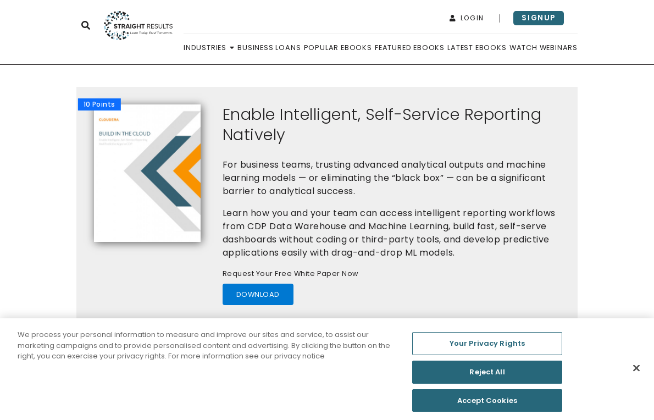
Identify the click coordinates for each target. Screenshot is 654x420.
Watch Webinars (543, 47)
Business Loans (269, 47)
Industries (209, 47)
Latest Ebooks (476, 47)
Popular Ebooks (338, 47)
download (258, 294)
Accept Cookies (487, 402)
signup (539, 18)
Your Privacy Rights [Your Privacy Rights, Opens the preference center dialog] (487, 345)
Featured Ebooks (410, 47)
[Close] (636, 371)
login (467, 18)
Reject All (487, 374)
